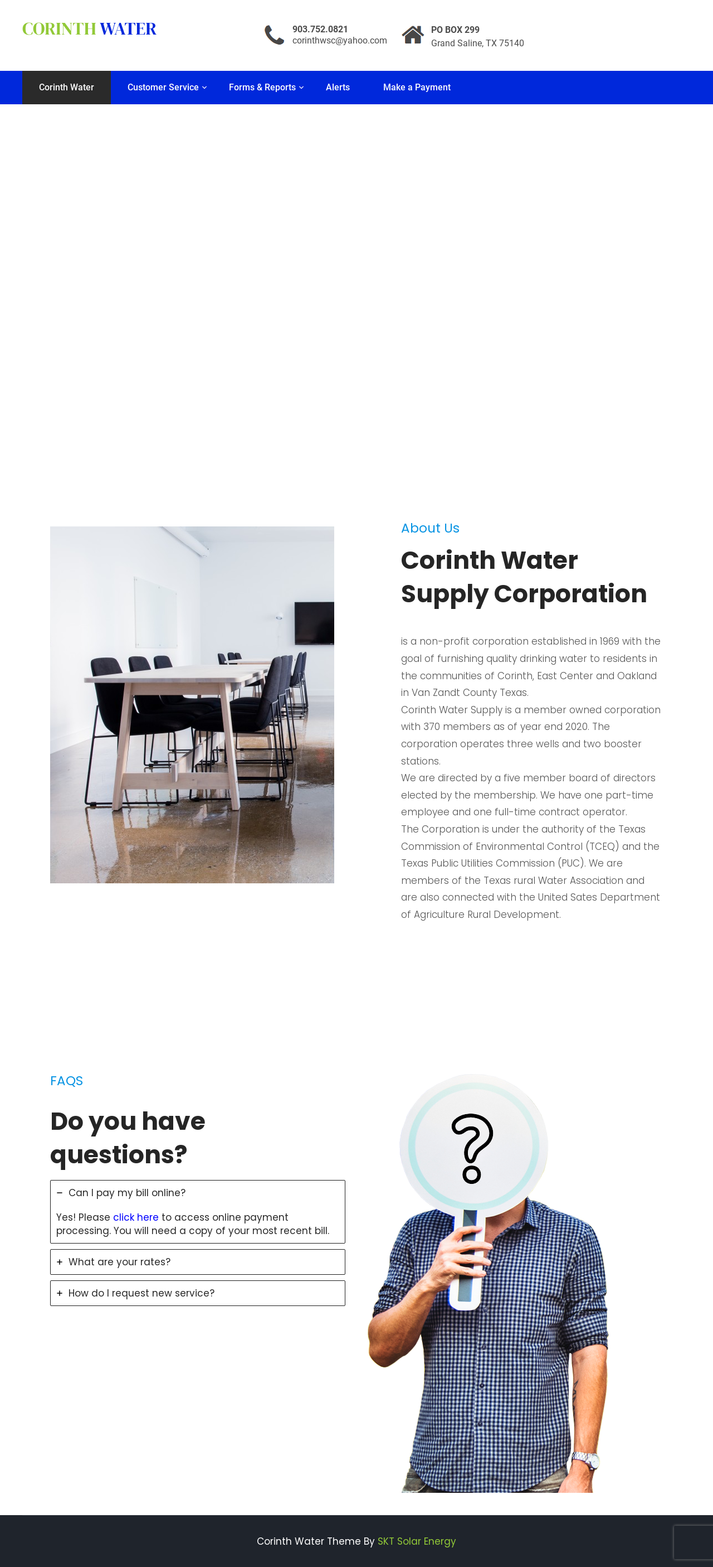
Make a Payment (417, 87)
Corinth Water (66, 87)
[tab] (197, 1212)
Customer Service (163, 87)
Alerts (338, 87)
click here (136, 1217)
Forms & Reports (262, 87)
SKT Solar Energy (417, 1541)
